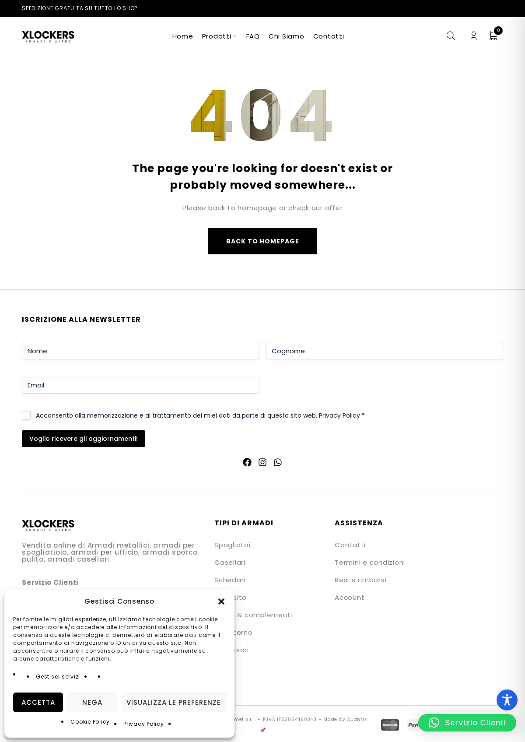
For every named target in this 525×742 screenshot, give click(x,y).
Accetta (38, 702)
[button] (221, 601)
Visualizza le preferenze (173, 702)
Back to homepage (262, 241)
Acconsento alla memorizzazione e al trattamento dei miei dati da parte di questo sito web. (200, 415)
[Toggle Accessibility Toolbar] (507, 700)
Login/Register (473, 36)
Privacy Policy (143, 724)
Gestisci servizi (58, 676)
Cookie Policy (90, 721)
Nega (92, 702)
